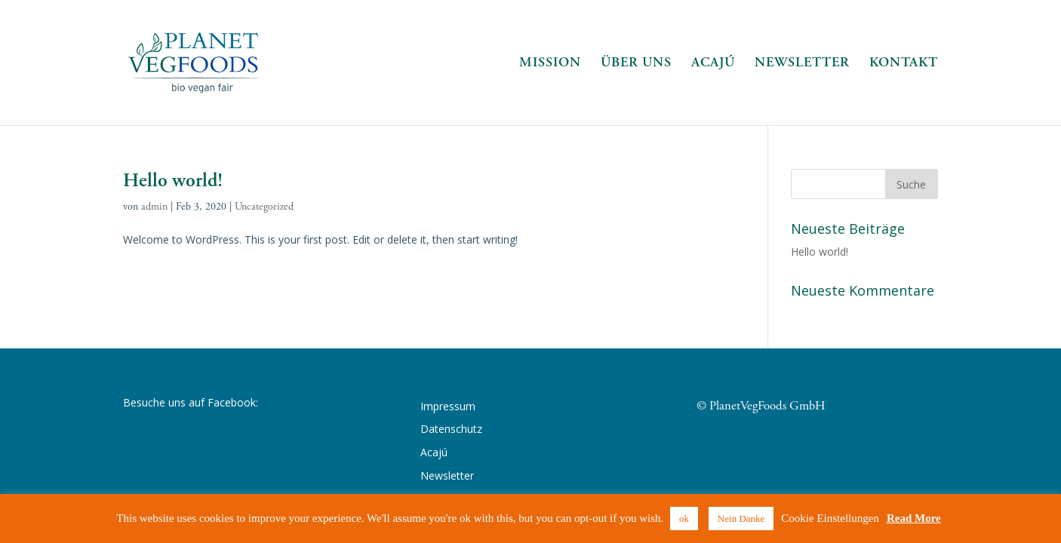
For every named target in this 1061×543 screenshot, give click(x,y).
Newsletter (802, 64)
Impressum (447, 406)
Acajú (713, 64)
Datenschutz (451, 429)
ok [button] (684, 518)
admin (154, 206)
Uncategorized (264, 206)
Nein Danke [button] (741, 518)
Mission (550, 64)
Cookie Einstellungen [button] (830, 518)
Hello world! (173, 180)
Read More (914, 518)
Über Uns (636, 64)
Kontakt (903, 64)
